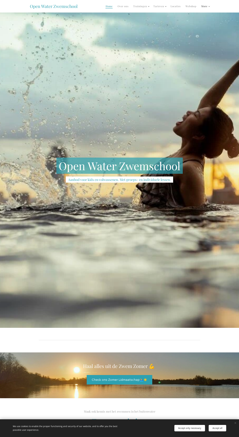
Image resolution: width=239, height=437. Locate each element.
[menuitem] (110, 6)
